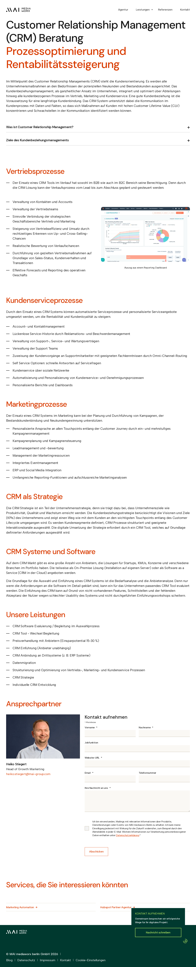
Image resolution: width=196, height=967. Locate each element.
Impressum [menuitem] (47, 960)
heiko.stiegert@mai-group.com (28, 774)
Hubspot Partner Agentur (115, 907)
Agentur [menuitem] (123, 9)
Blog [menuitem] (9, 960)
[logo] (16, 931)
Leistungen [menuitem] (143, 9)
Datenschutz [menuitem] (26, 960)
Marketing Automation (20, 907)
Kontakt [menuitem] (185, 9)
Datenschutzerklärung (127, 835)
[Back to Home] (18, 9)
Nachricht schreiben (158, 932)
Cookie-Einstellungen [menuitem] (91, 960)
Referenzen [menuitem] (165, 9)
